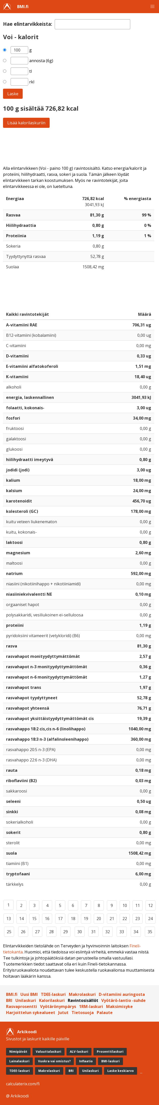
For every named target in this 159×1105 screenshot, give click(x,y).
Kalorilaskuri (52, 1000)
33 (121, 931)
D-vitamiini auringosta (122, 994)
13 (8, 918)
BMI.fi (22, 6)
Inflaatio (86, 1061)
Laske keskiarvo (120, 1071)
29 (65, 931)
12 (150, 905)
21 (112, 918)
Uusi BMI (29, 994)
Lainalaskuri (19, 1061)
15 (34, 918)
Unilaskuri (25, 1000)
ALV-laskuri (79, 1051)
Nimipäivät (18, 1051)
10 (124, 905)
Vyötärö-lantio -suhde (123, 1000)
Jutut (63, 1012)
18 (73, 918)
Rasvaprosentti (21, 1006)
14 (21, 918)
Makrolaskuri (82, 994)
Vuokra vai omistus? (54, 1061)
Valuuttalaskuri (48, 1051)
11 (137, 905)
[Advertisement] (79, 146)
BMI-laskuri (110, 1061)
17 (60, 918)
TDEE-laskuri (53, 994)
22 (124, 918)
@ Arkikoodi (17, 1096)
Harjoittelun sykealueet (30, 1012)
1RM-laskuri (91, 1006)
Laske (12, 94)
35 (150, 931)
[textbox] (92, 24)
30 (79, 931)
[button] (152, 6)
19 (86, 918)
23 (137, 918)
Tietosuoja (83, 1012)
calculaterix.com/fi (23, 1084)
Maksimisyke (119, 1006)
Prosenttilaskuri (110, 1051)
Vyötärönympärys (58, 1006)
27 (37, 931)
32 (107, 931)
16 (47, 918)
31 (93, 931)
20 (99, 918)
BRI (9, 1000)
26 (23, 931)
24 (150, 918)
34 (136, 931)
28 (51, 931)
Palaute (105, 1012)
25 (9, 931)
